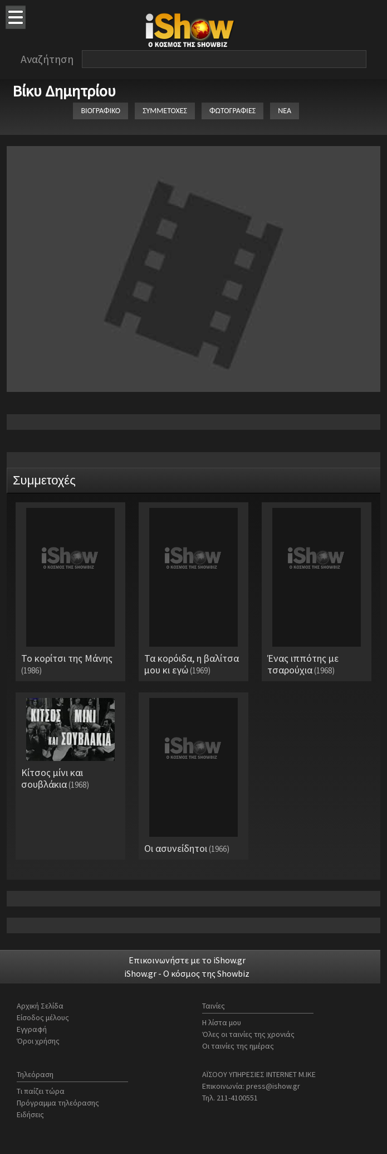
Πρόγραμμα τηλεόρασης (58, 1103)
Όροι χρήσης (38, 1041)
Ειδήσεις (30, 1114)
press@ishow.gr (273, 1086)
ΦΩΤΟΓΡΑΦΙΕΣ (232, 110)
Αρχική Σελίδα (40, 1006)
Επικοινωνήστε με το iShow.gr (187, 960)
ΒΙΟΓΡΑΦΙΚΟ (100, 110)
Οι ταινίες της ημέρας (238, 1046)
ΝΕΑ (284, 110)
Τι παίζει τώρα (41, 1091)
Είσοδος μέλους (43, 1017)
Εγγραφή (32, 1029)
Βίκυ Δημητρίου (64, 91)
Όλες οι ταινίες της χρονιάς (248, 1034)
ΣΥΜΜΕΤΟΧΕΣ (165, 110)
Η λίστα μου (221, 1022)
